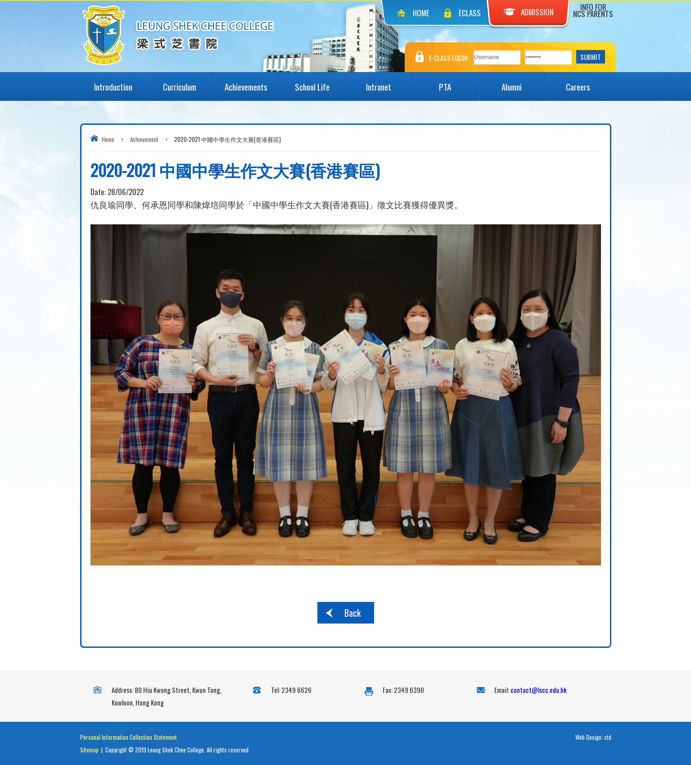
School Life (320, 82)
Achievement (144, 139)
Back (352, 612)
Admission (529, 12)
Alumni (523, 82)
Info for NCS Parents (593, 10)
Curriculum (188, 82)
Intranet (389, 82)
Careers (588, 82)
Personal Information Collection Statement (128, 737)
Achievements (252, 82)
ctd (607, 737)
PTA (458, 82)
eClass (470, 12)
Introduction (120, 82)
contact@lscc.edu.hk (538, 690)
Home (421, 12)
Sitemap (89, 749)
